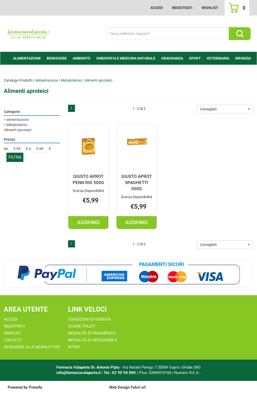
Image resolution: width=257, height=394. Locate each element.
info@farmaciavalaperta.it (78, 372)
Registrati (182, 8)
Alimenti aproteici (17, 130)
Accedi (156, 8)
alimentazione (27, 58)
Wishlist (210, 8)
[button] (225, 109)
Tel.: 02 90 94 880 (120, 372)
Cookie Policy (81, 326)
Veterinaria (218, 58)
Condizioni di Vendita (89, 319)
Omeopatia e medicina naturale (125, 58)
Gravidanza (172, 58)
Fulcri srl (138, 387)
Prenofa (35, 387)
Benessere (57, 58)
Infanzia (243, 58)
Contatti (13, 340)
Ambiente (81, 58)
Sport (195, 58)
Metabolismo (71, 80)
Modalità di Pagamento (92, 333)
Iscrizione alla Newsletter (32, 347)
